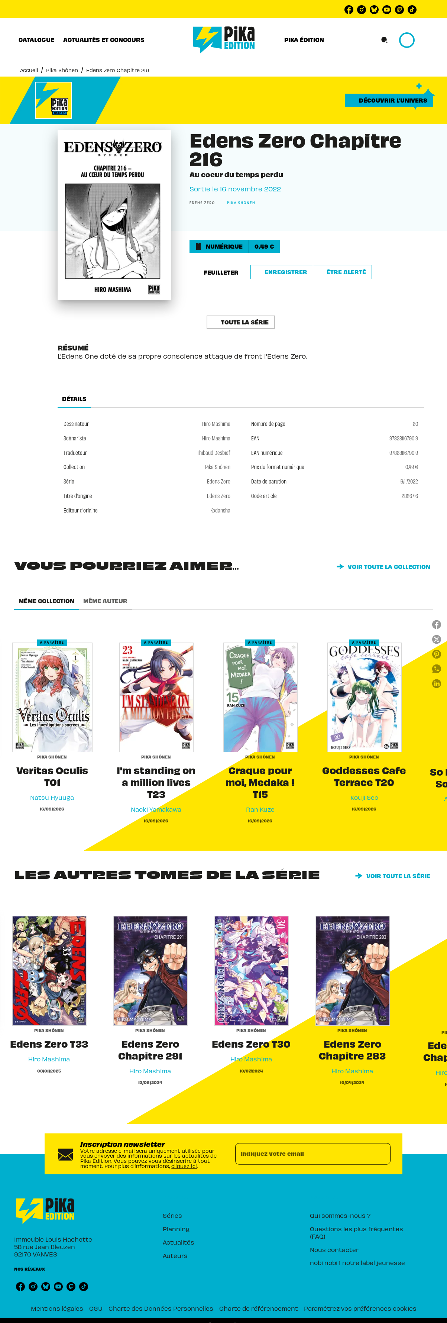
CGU (96, 1308)
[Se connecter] (415, 40)
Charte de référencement (258, 1308)
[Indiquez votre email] (303, 1154)
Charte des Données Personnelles (160, 1308)
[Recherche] (384, 40)
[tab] (36, 40)
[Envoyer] (382, 1154)
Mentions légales (57, 1308)
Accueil (29, 70)
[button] (389, 100)
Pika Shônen (62, 70)
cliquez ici (184, 1165)
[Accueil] (224, 40)
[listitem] (349, 9)
